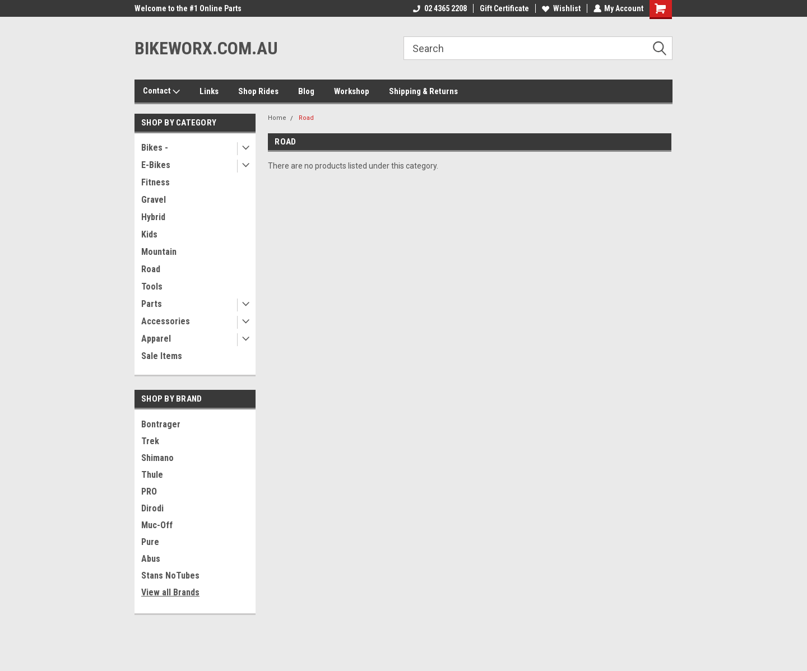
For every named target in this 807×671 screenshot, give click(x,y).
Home (277, 118)
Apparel (156, 338)
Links (209, 91)
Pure (150, 542)
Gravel (153, 199)
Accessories (165, 321)
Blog (306, 91)
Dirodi (152, 508)
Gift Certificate (503, 8)
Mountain (159, 251)
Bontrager (160, 424)
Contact (161, 91)
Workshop (351, 91)
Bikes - (154, 147)
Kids (149, 234)
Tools (152, 286)
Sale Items (161, 356)
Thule (152, 474)
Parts (151, 304)
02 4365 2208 (439, 8)
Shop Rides (258, 91)
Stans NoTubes (170, 575)
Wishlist (560, 8)
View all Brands (170, 592)
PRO (149, 491)
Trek (150, 441)
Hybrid (153, 217)
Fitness (155, 182)
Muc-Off (157, 525)
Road (150, 269)
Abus (150, 558)
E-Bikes (155, 165)
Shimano (157, 458)
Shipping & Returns (423, 91)
